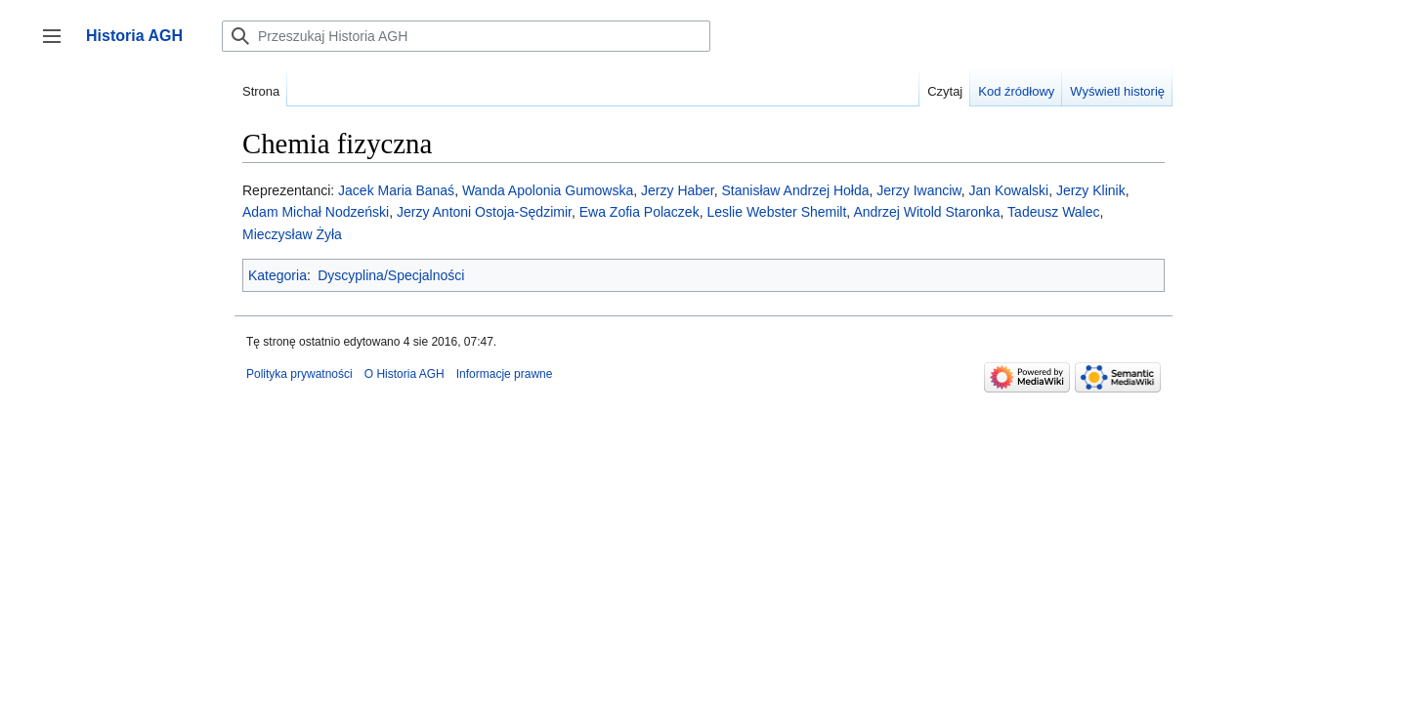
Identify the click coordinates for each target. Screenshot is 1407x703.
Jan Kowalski (1008, 190)
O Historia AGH (404, 374)
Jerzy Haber (677, 190)
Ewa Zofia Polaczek (639, 212)
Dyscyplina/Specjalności (391, 275)
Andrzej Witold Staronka (926, 212)
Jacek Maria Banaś (396, 190)
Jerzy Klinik (1091, 190)
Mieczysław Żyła (292, 234)
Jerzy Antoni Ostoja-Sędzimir (484, 212)
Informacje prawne (504, 374)
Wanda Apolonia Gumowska (547, 190)
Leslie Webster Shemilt (776, 212)
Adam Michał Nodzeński (315, 212)
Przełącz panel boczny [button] (58, 45)
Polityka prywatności (299, 374)
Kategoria (277, 275)
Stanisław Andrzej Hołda (796, 190)
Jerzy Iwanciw (918, 190)
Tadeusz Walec (1053, 212)
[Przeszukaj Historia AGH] (466, 36)
